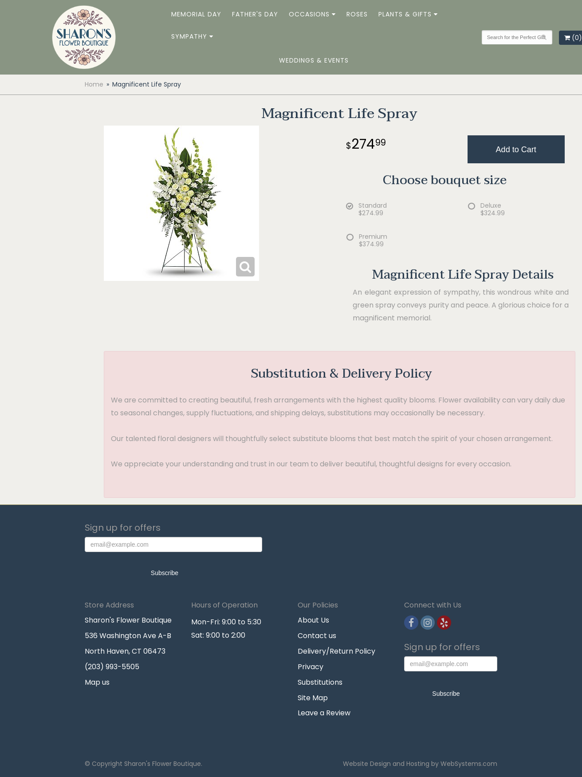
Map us (97, 682)
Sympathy (189, 36)
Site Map (313, 698)
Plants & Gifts (405, 14)
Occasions (309, 14)
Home (94, 84)
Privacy (310, 667)
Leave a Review (324, 713)
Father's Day (255, 14)
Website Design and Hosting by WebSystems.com (420, 763)
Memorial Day (196, 14)
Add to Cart (516, 149)
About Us (313, 620)
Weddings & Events (314, 60)
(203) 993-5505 (112, 667)
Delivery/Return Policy (336, 651)
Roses (357, 14)
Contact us (317, 636)
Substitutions (320, 682)
